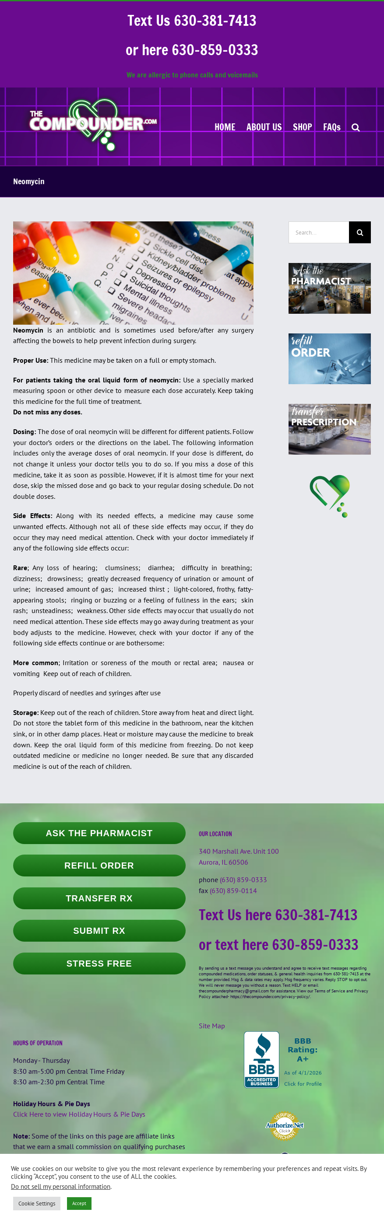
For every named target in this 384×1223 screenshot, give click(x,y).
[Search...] (319, 232)
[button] (356, 126)
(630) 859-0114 (233, 890)
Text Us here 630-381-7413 (278, 915)
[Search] (360, 232)
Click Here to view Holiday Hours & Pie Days (79, 1114)
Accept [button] (79, 1203)
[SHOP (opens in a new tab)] (302, 126)
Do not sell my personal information (60, 1186)
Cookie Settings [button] (36, 1203)
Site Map (212, 1025)
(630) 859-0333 (243, 879)
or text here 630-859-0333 (279, 945)
